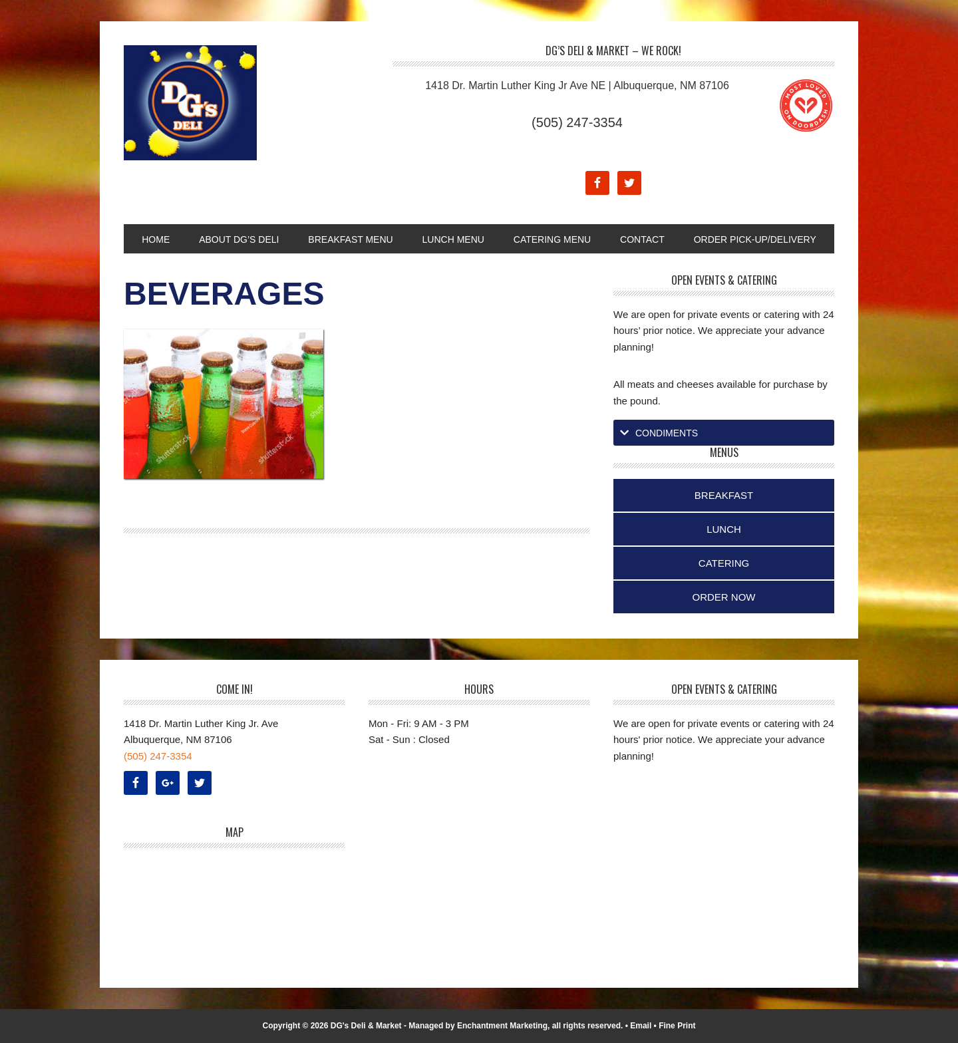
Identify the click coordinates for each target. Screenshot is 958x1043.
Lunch (724, 529)
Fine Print (677, 1025)
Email (640, 1025)
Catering (724, 563)
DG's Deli (213, 102)
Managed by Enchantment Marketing (478, 1025)
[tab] (723, 433)
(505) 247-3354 (577, 122)
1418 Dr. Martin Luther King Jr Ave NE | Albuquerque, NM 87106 (577, 85)
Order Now (724, 597)
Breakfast (724, 495)
